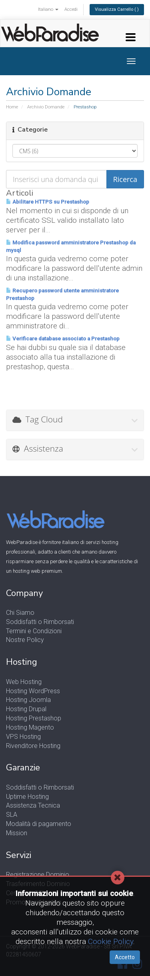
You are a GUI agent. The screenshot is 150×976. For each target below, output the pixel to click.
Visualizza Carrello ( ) (117, 9)
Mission (16, 833)
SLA (11, 814)
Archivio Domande (45, 107)
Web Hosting (24, 682)
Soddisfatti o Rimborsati (40, 622)
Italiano (48, 9)
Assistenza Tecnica (33, 805)
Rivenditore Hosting (33, 746)
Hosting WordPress (33, 691)
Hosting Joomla (28, 700)
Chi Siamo (20, 612)
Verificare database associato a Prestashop (63, 339)
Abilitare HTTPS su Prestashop (47, 202)
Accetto (125, 957)
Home (12, 107)
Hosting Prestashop (33, 718)
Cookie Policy (110, 941)
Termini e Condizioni (34, 631)
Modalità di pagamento (38, 824)
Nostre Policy (25, 640)
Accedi (71, 9)
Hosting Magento (30, 727)
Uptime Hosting (27, 796)
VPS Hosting (23, 736)
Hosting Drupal (26, 709)
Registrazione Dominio (37, 874)
